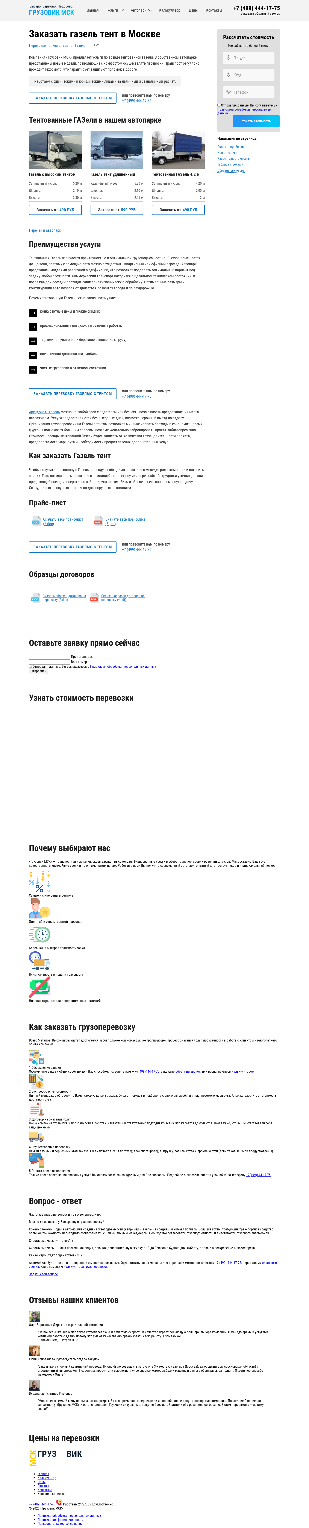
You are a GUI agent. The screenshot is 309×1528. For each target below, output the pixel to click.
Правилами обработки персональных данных (244, 111)
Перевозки (37, 45)
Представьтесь (82, 656)
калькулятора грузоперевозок (86, 1265)
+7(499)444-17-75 (147, 1070)
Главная (43, 1473)
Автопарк (60, 45)
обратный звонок (188, 1070)
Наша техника (227, 153)
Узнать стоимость (248, 121)
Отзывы (43, 1485)
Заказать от (55, 209)
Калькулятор (47, 1477)
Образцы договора (231, 170)
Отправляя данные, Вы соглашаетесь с (247, 109)
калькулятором (243, 1070)
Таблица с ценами (230, 164)
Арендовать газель (44, 411)
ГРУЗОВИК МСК (52, 13)
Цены (41, 1481)
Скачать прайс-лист (231, 147)
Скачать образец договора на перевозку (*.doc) (64, 597)
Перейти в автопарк (45, 230)
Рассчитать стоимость (233, 159)
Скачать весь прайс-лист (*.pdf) (125, 520)
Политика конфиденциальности (60, 1519)
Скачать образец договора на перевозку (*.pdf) (123, 597)
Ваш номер (79, 661)
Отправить (38, 670)
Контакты (45, 1489)
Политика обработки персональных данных (69, 1515)
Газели (80, 45)
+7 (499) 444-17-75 (256, 8)
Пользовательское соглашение (60, 1522)
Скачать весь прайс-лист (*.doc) (63, 520)
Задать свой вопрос (43, 1273)
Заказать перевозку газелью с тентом (73, 98)
